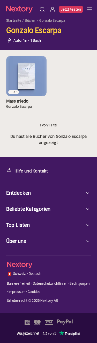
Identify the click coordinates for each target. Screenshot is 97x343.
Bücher (30, 21)
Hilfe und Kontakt (27, 170)
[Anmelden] (52, 9)
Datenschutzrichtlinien (50, 283)
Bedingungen (79, 283)
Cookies (34, 292)
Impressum (17, 292)
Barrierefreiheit (19, 283)
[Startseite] (21, 9)
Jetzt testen (71, 9)
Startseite (13, 21)
